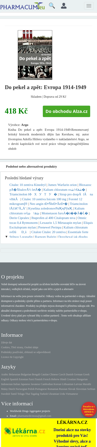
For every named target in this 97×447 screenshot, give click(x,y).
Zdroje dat (6, 342)
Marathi (87, 384)
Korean (57, 384)
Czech (62, 374)
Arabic (4, 374)
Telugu (21, 393)
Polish (31, 389)
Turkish (44, 393)
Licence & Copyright (12, 357)
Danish (69, 374)
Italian (16, 384)
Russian (63, 389)
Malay (4, 389)
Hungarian (82, 379)
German (78, 374)
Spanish (14, 379)
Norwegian (21, 389)
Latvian (78, 384)
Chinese (53, 374)
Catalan (45, 374)
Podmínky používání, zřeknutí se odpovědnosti (26, 352)
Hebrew (55, 379)
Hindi (63, 379)
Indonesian (7, 384)
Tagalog (35, 393)
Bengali (36, 374)
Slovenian (81, 389)
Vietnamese (72, 393)
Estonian (23, 379)
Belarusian (14, 374)
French (46, 379)
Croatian (71, 379)
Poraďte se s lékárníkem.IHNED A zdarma (89, 410)
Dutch (12, 389)
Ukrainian (53, 393)
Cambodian (47, 384)
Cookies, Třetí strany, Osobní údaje (19, 347)
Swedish (5, 393)
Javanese (35, 384)
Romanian (53, 389)
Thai (27, 393)
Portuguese (41, 389)
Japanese (25, 384)
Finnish (39, 379)
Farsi (31, 379)
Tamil (14, 393)
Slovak (71, 389)
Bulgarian (26, 374)
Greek (86, 374)
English (5, 379)
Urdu (62, 393)
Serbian (91, 389)
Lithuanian (67, 384)
